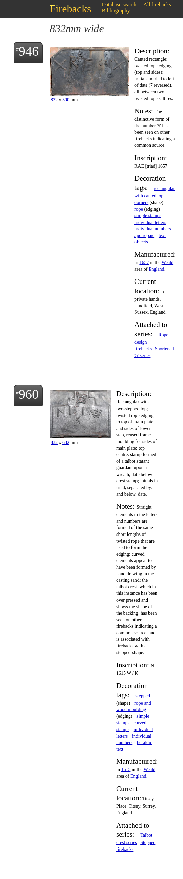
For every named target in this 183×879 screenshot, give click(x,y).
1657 (144, 262)
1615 (125, 769)
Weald (167, 262)
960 (29, 394)
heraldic (144, 742)
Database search (119, 4)
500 (65, 99)
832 (54, 99)
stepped (142, 695)
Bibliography (116, 10)
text (162, 235)
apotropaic (144, 235)
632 (65, 442)
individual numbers (152, 228)
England (156, 269)
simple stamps (147, 215)
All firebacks (157, 4)
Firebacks (70, 9)
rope (138, 209)
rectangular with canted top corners (154, 195)
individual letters (150, 222)
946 (29, 51)
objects (141, 241)
